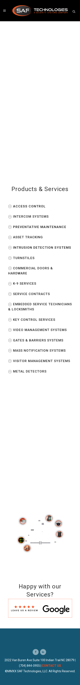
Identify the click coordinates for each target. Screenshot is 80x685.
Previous (37, 495)
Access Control (27, 206)
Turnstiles (21, 258)
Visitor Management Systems (39, 361)
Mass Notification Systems (37, 350)
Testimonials (40, 399)
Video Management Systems (37, 330)
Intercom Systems (28, 216)
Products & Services (40, 189)
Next (45, 495)
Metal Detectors (27, 371)
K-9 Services (22, 283)
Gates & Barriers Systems (35, 340)
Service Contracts (29, 294)
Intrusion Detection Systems (39, 248)
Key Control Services (31, 320)
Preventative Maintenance (37, 227)
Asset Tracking (25, 237)
